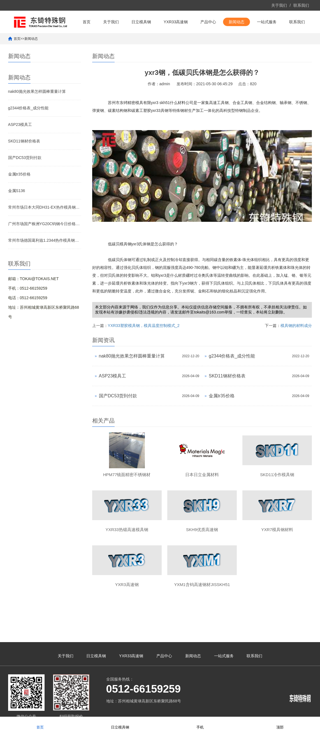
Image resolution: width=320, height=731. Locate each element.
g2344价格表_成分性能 (28, 108)
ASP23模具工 (20, 124)
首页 (87, 22)
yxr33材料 (260, 710)
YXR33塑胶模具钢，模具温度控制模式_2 (144, 325)
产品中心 (208, 22)
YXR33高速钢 (176, 22)
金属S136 (16, 190)
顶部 (280, 723)
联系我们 (301, 5)
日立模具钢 (141, 22)
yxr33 (247, 710)
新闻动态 (236, 22)
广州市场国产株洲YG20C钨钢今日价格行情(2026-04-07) (44, 224)
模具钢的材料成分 (296, 325)
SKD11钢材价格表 (24, 141)
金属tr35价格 (19, 174)
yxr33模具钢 (301, 710)
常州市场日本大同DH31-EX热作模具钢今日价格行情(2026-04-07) (44, 207)
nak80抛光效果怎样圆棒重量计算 (37, 91)
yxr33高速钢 (280, 710)
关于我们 (279, 5)
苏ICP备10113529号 (156, 710)
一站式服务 (267, 22)
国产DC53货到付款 (25, 157)
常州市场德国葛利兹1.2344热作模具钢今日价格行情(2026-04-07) (44, 240)
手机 (200, 723)
